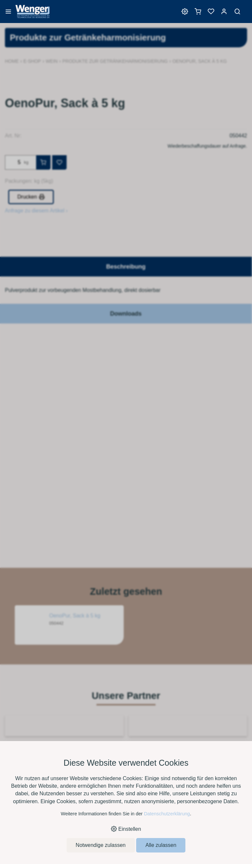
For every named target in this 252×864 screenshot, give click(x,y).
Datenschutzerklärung (167, 813)
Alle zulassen (160, 845)
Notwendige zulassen (101, 845)
